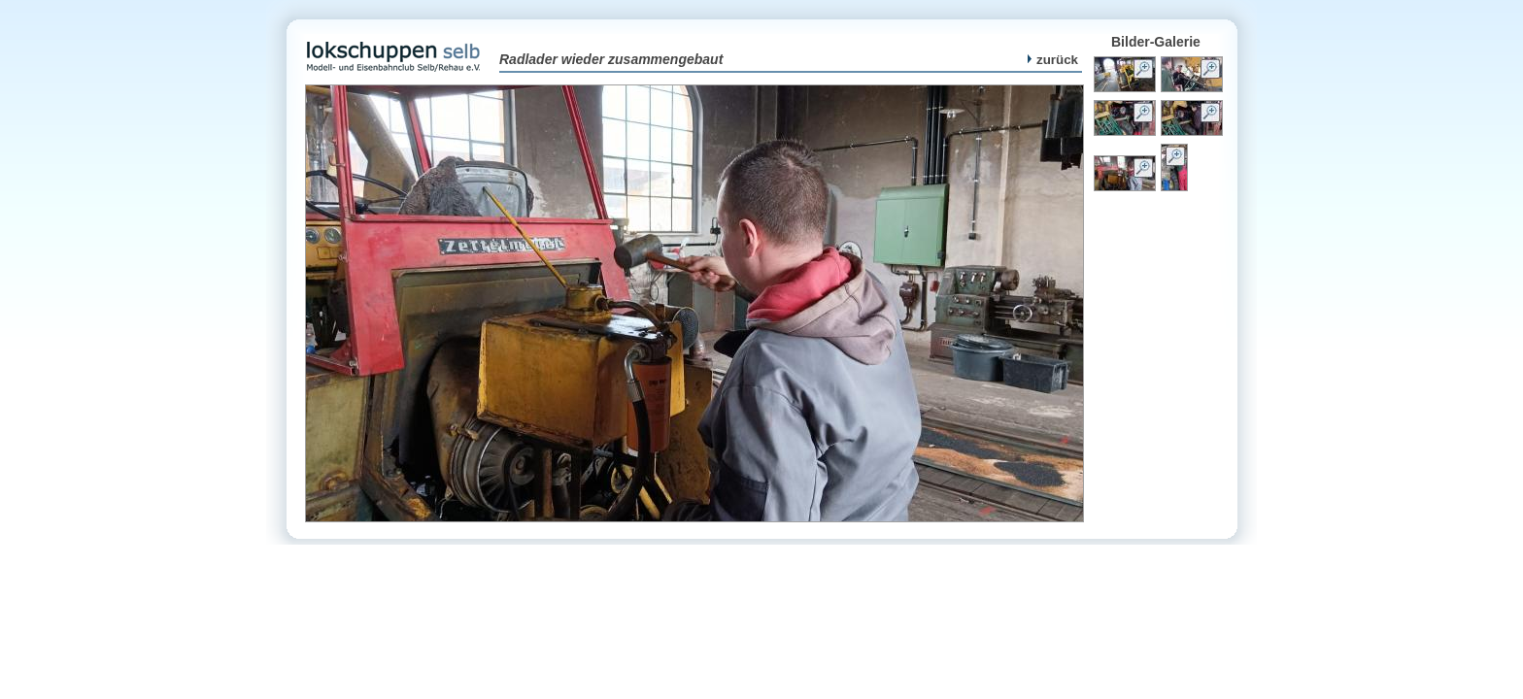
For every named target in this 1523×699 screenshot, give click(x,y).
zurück (1053, 59)
